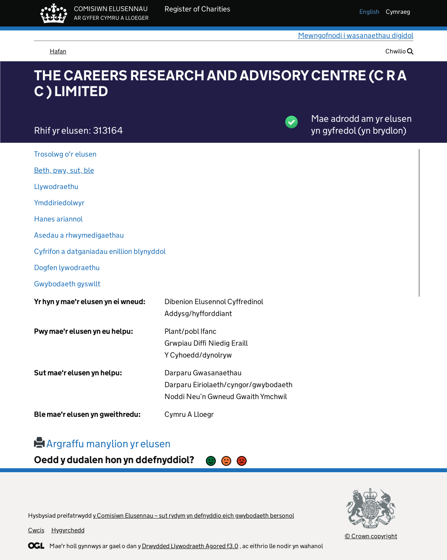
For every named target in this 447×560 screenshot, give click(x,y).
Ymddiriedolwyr (59, 202)
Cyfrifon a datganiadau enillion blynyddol (100, 251)
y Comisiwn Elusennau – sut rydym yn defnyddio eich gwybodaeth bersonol (193, 515)
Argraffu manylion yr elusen (102, 443)
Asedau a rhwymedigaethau (79, 235)
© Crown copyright (371, 536)
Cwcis (36, 530)
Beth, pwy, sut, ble (64, 170)
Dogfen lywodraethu (67, 267)
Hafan (58, 51)
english (369, 11)
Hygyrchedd (68, 530)
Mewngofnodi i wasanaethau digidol (355, 35)
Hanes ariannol (58, 218)
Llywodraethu (56, 186)
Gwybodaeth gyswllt (67, 283)
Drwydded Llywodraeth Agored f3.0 (190, 546)
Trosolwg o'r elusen (65, 154)
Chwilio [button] (399, 51)
